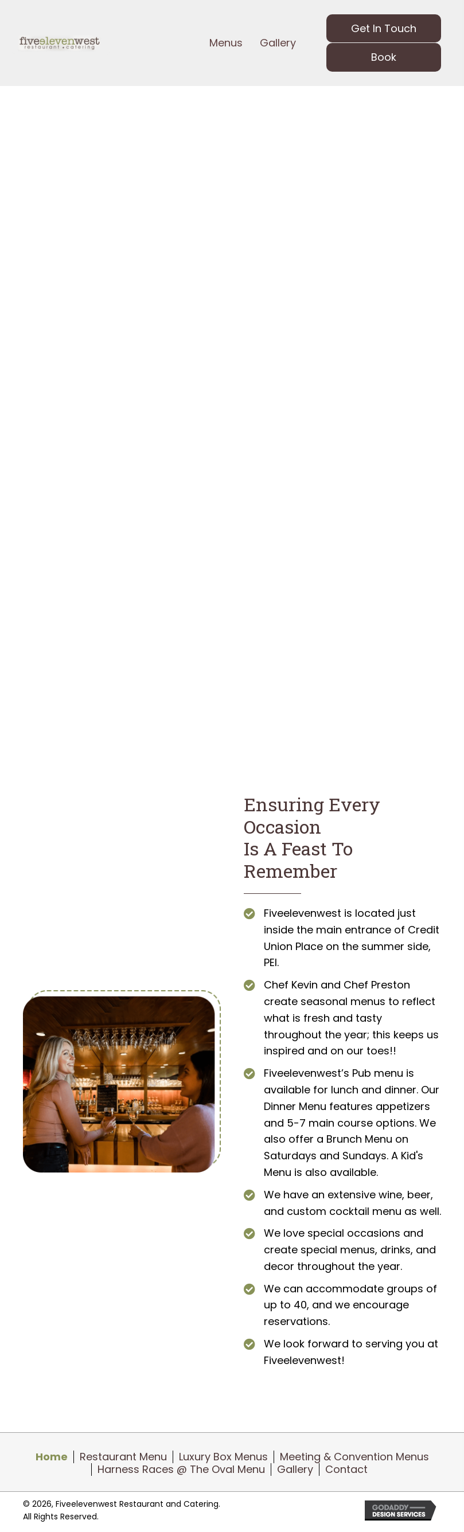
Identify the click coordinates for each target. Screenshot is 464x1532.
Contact (346, 1469)
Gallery (295, 1469)
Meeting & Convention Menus (354, 1457)
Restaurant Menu (123, 1457)
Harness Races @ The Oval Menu (181, 1469)
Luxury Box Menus (223, 1457)
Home (52, 1457)
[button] (383, 28)
